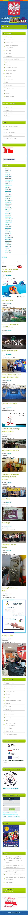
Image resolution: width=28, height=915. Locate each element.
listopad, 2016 (8, 217)
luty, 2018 (7, 192)
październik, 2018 (9, 179)
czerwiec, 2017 (8, 204)
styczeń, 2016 (8, 231)
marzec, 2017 (8, 209)
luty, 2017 (7, 211)
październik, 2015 (9, 237)
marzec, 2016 (8, 228)
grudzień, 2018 (8, 176)
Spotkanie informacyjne (9, 403)
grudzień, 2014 (8, 252)
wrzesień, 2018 (8, 181)
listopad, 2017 (8, 198)
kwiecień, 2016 (8, 226)
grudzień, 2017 (8, 196)
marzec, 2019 (8, 170)
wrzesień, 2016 (8, 220)
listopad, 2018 (8, 178)
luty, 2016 (7, 229)
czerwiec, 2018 (8, 185)
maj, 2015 (7, 242)
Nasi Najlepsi (6, 523)
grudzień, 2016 (8, 215)
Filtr (20, 266)
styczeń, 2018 (8, 194)
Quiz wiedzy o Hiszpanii (9, 350)
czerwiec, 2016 (8, 222)
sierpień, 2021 (8, 168)
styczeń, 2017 (8, 213)
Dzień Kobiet (6, 499)
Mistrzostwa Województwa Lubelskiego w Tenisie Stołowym (10, 476)
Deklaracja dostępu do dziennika (10, 814)
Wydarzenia (8, 275)
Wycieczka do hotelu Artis (10, 450)
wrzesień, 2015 (8, 239)
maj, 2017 (7, 205)
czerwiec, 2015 (8, 241)
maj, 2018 (7, 187)
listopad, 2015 (8, 235)
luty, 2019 (7, 172)
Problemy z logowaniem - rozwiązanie (11, 816)
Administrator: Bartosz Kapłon (14, 912)
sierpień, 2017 (8, 202)
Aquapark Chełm (7, 300)
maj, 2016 (7, 224)
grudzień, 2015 (8, 233)
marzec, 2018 (8, 191)
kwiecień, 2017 (8, 207)
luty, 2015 (7, 248)
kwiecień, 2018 (8, 189)
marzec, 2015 (8, 246)
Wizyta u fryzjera (7, 635)
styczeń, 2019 (8, 174)
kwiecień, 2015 (8, 244)
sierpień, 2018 (8, 183)
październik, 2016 (9, 218)
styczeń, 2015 (8, 250)
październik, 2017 (9, 200)
